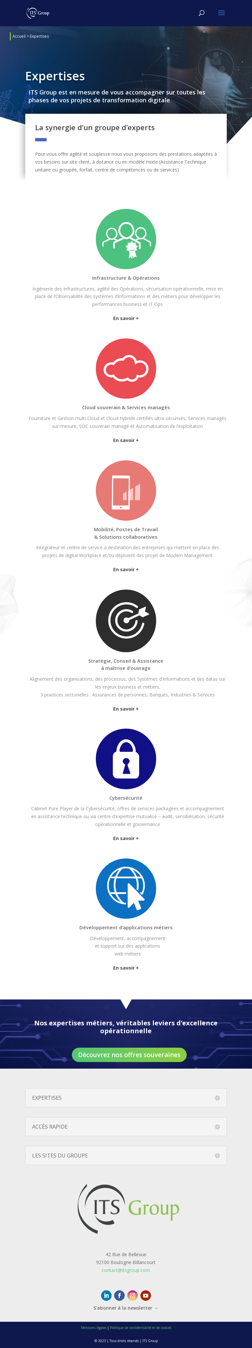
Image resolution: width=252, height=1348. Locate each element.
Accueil (19, 36)
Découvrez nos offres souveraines (129, 1055)
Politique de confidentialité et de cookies (140, 1327)
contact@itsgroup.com (126, 1270)
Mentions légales (93, 1327)
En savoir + (126, 318)
